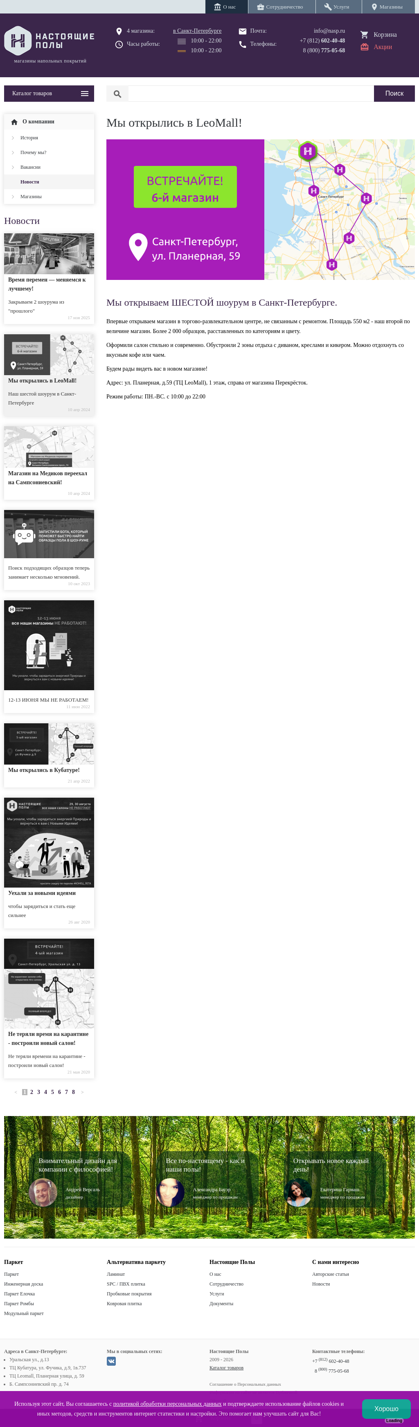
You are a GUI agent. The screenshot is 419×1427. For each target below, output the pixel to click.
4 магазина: (141, 31)
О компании (32, 122)
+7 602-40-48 (330, 1361)
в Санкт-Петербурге (197, 31)
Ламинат (116, 1274)
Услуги (217, 1294)
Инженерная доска (23, 1284)
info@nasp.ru (329, 31)
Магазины (31, 196)
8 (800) (324, 50)
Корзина (385, 34)
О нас (215, 1274)
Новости (29, 182)
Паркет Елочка (19, 1294)
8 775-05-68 (332, 1371)
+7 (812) (322, 41)
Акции (383, 46)
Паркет (11, 1274)
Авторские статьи (330, 1274)
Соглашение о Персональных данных (245, 1384)
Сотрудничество (226, 1284)
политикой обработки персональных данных (167, 1404)
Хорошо (386, 1408)
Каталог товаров (226, 1368)
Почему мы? (33, 152)
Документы (221, 1303)
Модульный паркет (24, 1313)
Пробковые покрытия (129, 1294)
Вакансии (30, 167)
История (29, 138)
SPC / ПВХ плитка (126, 1284)
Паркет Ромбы (19, 1303)
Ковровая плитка (124, 1303)
